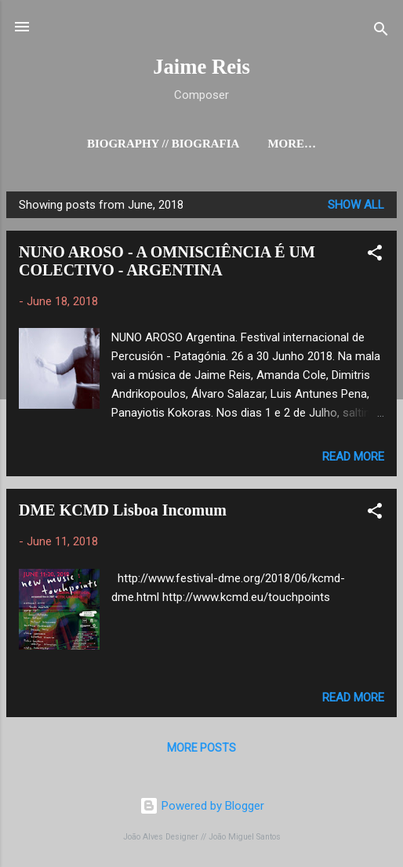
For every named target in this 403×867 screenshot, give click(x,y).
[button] (374, 255)
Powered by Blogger (202, 806)
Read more (353, 457)
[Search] (381, 32)
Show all (356, 205)
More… (291, 143)
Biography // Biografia (163, 143)
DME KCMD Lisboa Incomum (123, 510)
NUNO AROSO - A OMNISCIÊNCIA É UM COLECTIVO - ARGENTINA (167, 261)
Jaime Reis (201, 66)
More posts (201, 747)
